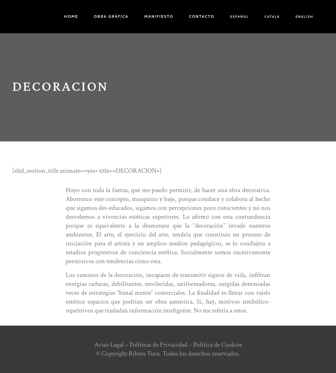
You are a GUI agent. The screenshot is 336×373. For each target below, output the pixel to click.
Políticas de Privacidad (158, 344)
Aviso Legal (109, 344)
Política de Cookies (217, 344)
